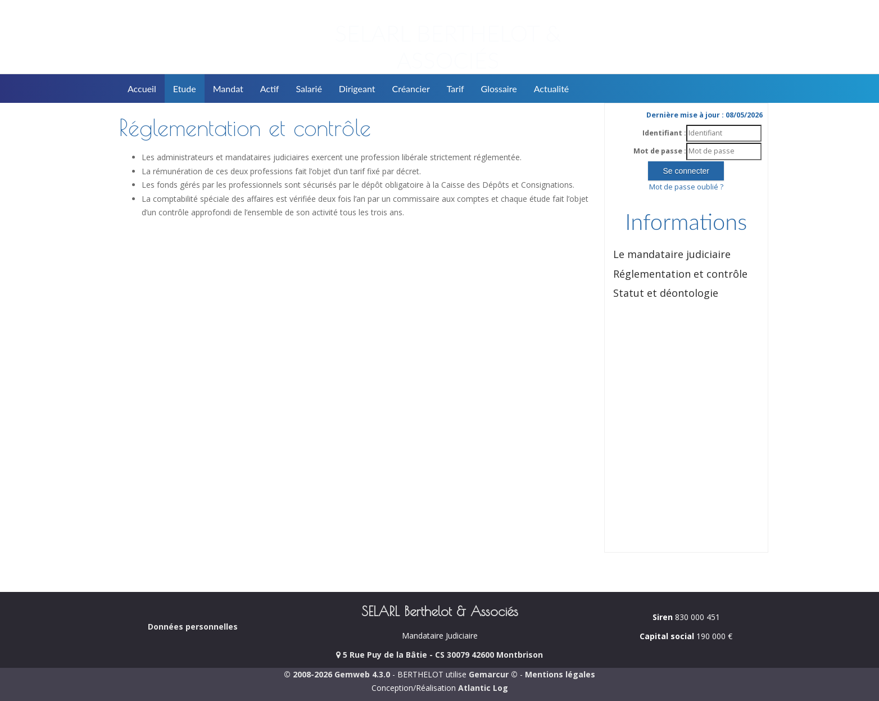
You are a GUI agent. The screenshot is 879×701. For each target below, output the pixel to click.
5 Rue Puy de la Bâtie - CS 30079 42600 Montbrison (439, 654)
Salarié (308, 88)
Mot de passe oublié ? (686, 187)
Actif (269, 88)
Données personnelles (193, 626)
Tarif (455, 88)
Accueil (142, 88)
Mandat (228, 88)
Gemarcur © (493, 674)
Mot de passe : (659, 151)
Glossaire (499, 88)
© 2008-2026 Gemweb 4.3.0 (337, 674)
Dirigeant (357, 88)
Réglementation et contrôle (680, 274)
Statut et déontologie (665, 293)
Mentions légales (560, 674)
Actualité (551, 88)
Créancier (411, 88)
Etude (184, 88)
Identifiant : (664, 133)
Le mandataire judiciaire (672, 254)
